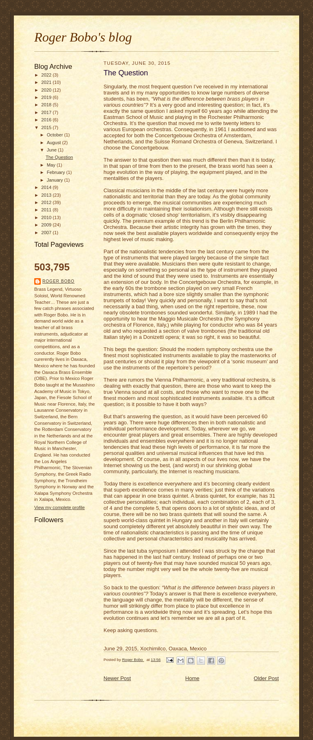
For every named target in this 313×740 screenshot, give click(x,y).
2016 (47, 119)
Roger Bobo (58, 281)
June (52, 149)
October (55, 134)
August (54, 142)
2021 (47, 82)
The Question (59, 157)
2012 (47, 202)
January (55, 180)
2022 (47, 74)
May (52, 164)
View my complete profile (59, 507)
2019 (47, 97)
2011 (47, 209)
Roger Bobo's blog (83, 37)
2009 (47, 224)
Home (192, 678)
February (56, 172)
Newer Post (117, 678)
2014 (47, 187)
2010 (47, 217)
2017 (47, 112)
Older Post (266, 678)
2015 (47, 127)
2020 (47, 90)
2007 (47, 232)
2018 (47, 104)
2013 (47, 195)
